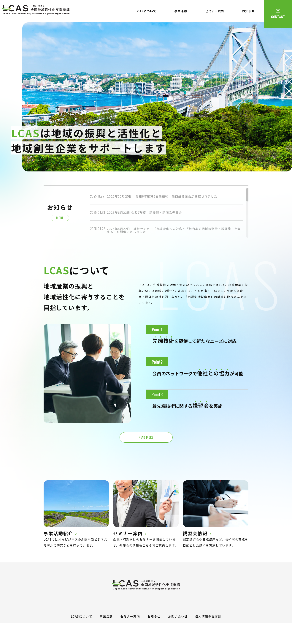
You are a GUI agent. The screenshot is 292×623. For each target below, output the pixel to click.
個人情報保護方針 (208, 616)
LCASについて (146, 11)
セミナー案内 (214, 11)
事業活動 (180, 11)
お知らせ (248, 11)
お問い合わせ (178, 616)
